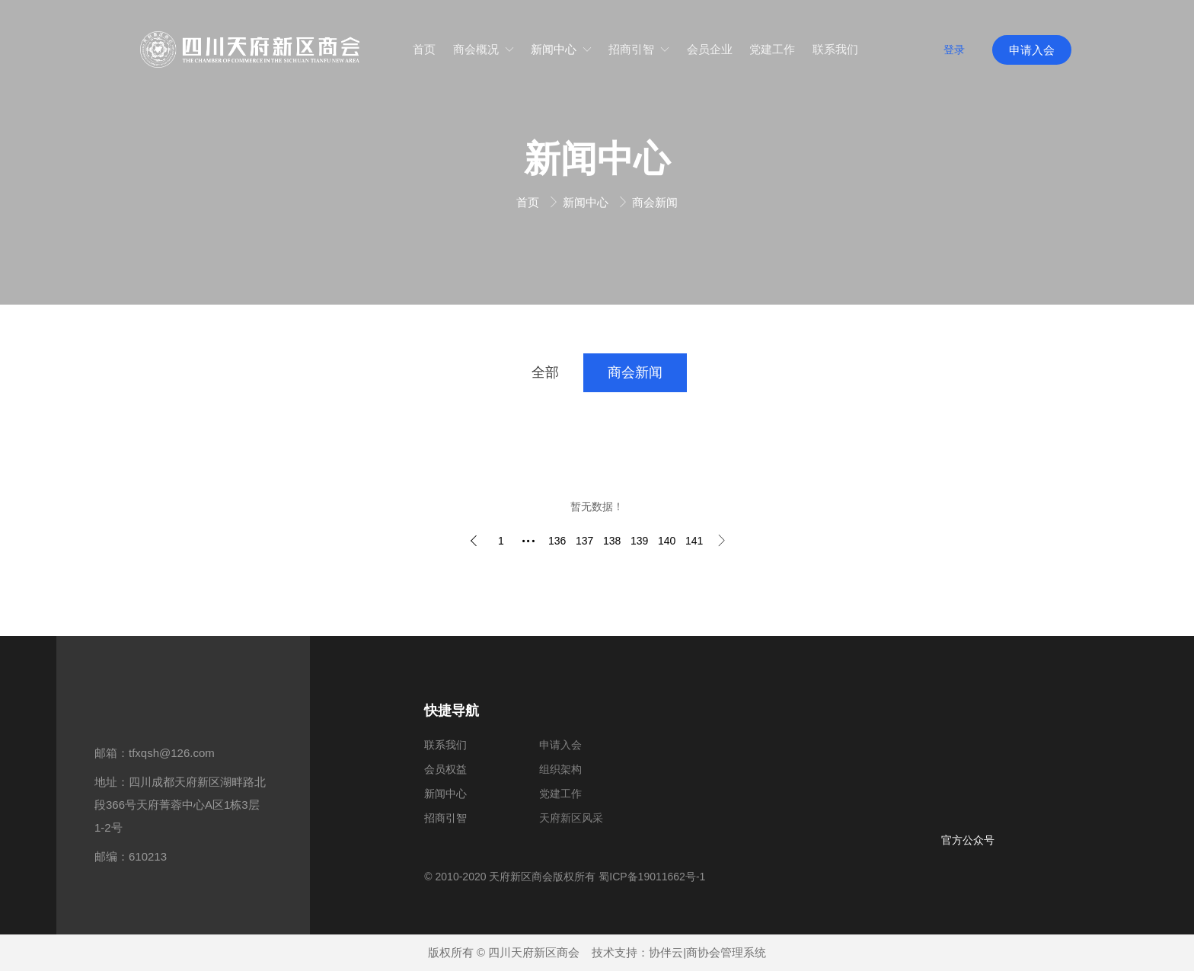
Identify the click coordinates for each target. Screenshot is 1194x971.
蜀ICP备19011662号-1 (652, 876)
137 (584, 541)
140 (666, 541)
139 (639, 541)
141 (694, 541)
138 (612, 541)
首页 (529, 202)
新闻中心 (587, 202)
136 (557, 541)
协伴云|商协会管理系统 (707, 952)
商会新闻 (655, 202)
